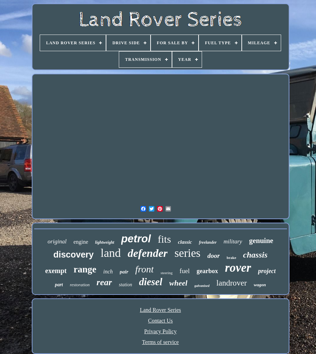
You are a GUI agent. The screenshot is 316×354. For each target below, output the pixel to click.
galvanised (202, 286)
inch (108, 271)
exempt (56, 270)
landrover (232, 283)
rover (238, 267)
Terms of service (160, 342)
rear (104, 282)
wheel (178, 283)
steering (167, 273)
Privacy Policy (160, 331)
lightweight (104, 242)
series (187, 253)
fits (164, 239)
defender (148, 253)
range (85, 269)
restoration (79, 284)
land (110, 252)
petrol (136, 239)
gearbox (207, 271)
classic (185, 242)
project (267, 271)
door (213, 255)
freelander (208, 242)
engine (81, 242)
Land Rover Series (160, 310)
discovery (73, 254)
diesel (150, 281)
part (59, 284)
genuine (261, 240)
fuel (185, 270)
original (57, 241)
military (232, 241)
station (125, 284)
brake (231, 257)
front (144, 269)
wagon (260, 284)
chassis (255, 254)
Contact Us (160, 321)
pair (124, 271)
